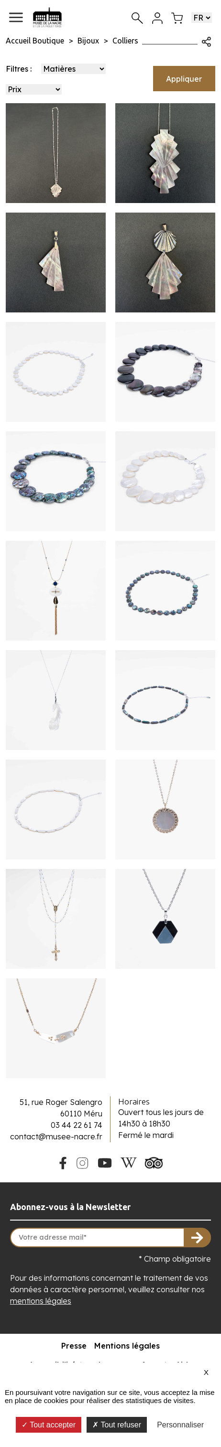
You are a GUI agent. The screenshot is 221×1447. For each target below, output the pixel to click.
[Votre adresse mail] (110, 1238)
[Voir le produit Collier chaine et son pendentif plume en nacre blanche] (56, 700)
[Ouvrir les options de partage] (206, 40)
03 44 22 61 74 (76, 1125)
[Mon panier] (177, 17)
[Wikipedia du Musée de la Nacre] (129, 1162)
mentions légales (40, 1301)
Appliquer (184, 79)
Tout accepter (49, 1425)
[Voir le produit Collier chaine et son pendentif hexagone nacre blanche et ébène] (165, 919)
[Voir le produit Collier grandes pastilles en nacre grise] (165, 372)
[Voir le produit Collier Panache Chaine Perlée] (56, 153)
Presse (74, 1346)
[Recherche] (137, 17)
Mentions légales (127, 1346)
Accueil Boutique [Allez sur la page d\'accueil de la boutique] (35, 40)
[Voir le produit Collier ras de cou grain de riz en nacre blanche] (56, 809)
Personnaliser (180, 1425)
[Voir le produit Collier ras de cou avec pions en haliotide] (165, 591)
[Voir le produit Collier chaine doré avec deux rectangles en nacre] (56, 1028)
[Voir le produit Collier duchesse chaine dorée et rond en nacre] (165, 809)
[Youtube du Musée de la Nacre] (105, 1162)
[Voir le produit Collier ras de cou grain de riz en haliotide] (165, 700)
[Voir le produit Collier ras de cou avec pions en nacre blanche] (56, 372)
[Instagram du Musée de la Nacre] (82, 1162)
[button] (16, 17)
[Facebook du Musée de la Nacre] (62, 1162)
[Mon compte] (157, 17)
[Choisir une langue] (201, 17)
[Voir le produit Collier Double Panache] (165, 153)
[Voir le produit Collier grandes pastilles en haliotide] (56, 481)
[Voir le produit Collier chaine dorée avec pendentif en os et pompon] (56, 591)
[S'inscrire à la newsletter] (197, 1238)
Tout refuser (116, 1425)
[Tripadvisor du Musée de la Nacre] (154, 1162)
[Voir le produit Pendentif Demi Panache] (56, 262)
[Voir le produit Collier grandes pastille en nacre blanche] (165, 481)
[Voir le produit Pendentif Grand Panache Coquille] (165, 262)
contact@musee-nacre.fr (56, 1136)
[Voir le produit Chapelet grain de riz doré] (56, 919)
